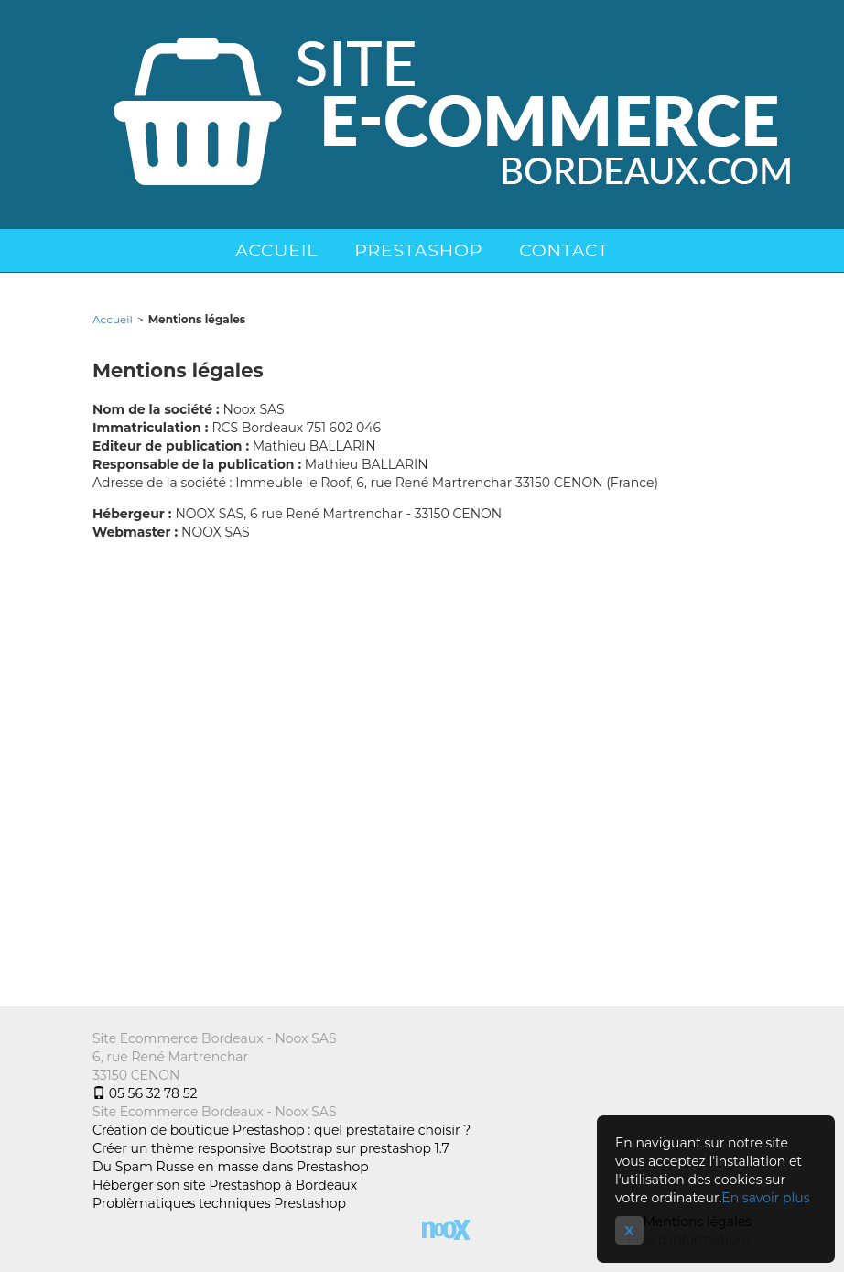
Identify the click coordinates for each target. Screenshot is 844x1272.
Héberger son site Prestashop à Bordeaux (224, 1185)
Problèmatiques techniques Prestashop (219, 1203)
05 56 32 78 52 (144, 1093)
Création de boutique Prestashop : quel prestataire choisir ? (281, 1130)
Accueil (276, 250)
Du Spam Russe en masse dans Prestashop (230, 1166)
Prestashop (418, 250)
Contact (564, 250)
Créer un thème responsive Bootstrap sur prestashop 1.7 (270, 1148)
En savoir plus (765, 1198)
